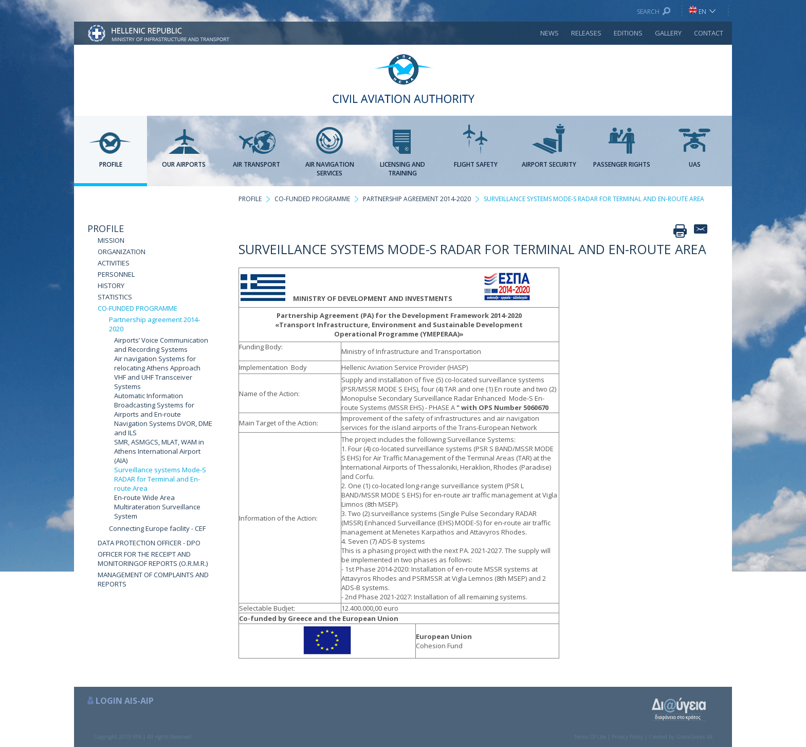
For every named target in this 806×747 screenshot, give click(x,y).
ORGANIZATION (121, 251)
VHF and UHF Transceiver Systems (153, 381)
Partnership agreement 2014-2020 (154, 324)
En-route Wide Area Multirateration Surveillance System (157, 507)
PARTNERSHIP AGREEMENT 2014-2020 (417, 198)
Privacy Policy (627, 736)
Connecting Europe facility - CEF (157, 528)
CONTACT (708, 33)
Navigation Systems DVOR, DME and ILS (163, 428)
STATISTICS (115, 296)
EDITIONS (628, 33)
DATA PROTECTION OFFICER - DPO (149, 542)
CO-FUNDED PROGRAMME (137, 308)
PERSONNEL (116, 274)
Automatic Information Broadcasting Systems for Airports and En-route (154, 405)
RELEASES (586, 33)
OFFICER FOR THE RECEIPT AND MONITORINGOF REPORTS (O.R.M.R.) (153, 558)
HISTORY (111, 285)
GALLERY (668, 33)
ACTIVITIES (114, 263)
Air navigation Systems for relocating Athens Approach (157, 363)
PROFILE (105, 228)
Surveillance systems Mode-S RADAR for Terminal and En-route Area (160, 479)
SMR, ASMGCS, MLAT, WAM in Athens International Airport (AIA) (159, 451)
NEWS (549, 33)
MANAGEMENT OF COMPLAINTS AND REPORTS (153, 579)
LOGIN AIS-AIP (125, 700)
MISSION (111, 240)
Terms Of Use (590, 736)
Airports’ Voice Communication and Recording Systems (161, 344)
